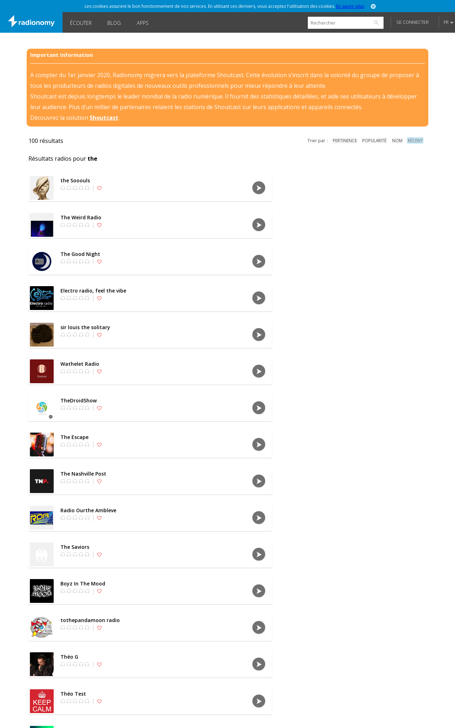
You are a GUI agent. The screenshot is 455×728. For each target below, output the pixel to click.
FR (446, 22)
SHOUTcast (238, 715)
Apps (143, 23)
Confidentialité (159, 715)
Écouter (81, 23)
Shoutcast (104, 118)
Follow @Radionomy (372, 715)
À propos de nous (111, 715)
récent (416, 141)
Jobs (270, 715)
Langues (69, 715)
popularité (376, 141)
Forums (299, 715)
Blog (114, 23)
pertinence (347, 141)
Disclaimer (201, 715)
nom (399, 141)
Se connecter (412, 22)
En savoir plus (350, 6)
